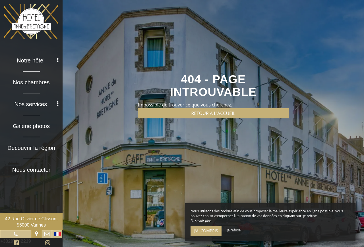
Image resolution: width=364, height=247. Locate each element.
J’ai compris (206, 230)
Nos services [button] (36, 104)
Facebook (15, 243)
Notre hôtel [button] (37, 60)
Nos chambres (31, 82)
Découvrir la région (31, 148)
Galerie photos (31, 126)
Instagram (46, 243)
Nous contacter (31, 170)
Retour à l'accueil (213, 113)
